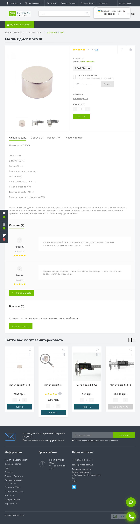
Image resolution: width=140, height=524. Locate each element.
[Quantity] (81, 109)
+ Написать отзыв (21, 292)
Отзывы (9, 472)
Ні (118, 13)
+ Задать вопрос (21, 326)
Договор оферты (91, 440)
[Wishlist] (121, 49)
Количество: (79, 104)
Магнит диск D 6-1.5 (87, 385)
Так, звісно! (109, 13)
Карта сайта (11, 503)
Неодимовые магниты (14, 32)
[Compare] (130, 49)
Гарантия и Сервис (14, 491)
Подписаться (124, 435)
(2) (96, 49)
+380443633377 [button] (82, 460)
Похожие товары (74, 137)
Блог (7, 468)
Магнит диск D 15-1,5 (19, 385)
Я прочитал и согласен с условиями (96, 440)
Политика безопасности (16, 459)
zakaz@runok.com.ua (82, 464)
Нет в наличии (120, 407)
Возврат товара (12, 499)
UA (97, 3)
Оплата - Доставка (14, 476)
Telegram (74, 487)
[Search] (87, 13)
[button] (4, 237)
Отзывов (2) (37, 137)
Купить (107, 84)
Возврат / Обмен (13, 487)
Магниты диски (35, 32)
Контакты (47, 6)
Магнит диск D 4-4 (53, 385)
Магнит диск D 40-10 (120, 385)
